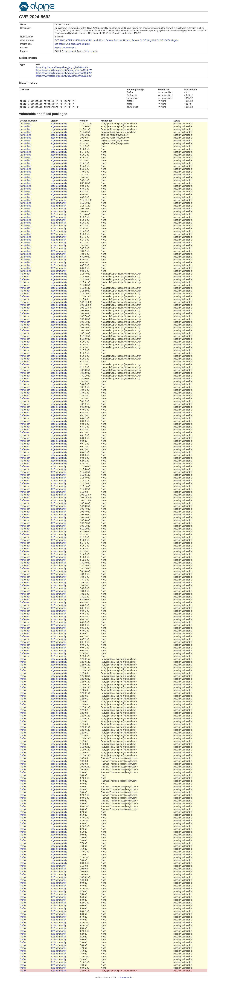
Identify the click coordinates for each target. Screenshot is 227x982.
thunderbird (25, 124)
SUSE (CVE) (163, 40)
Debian (109, 40)
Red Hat (118, 40)
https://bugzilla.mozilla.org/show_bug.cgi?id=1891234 (62, 67)
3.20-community (58, 971)
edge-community (59, 124)
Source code (125, 978)
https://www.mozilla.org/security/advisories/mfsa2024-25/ (64, 70)
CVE (57, 40)
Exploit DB (60, 47)
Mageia (174, 40)
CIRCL (89, 40)
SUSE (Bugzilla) (148, 40)
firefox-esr (25, 274)
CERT (69, 40)
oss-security (60, 44)
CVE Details (79, 40)
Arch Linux (99, 40)
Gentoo (135, 40)
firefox (23, 660)
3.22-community (58, 201)
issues (72, 51)
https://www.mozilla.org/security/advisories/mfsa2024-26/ (64, 73)
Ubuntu (126, 40)
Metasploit (71, 47)
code (65, 51)
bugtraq (86, 44)
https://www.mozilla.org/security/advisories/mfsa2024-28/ (64, 76)
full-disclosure (74, 44)
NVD (62, 40)
